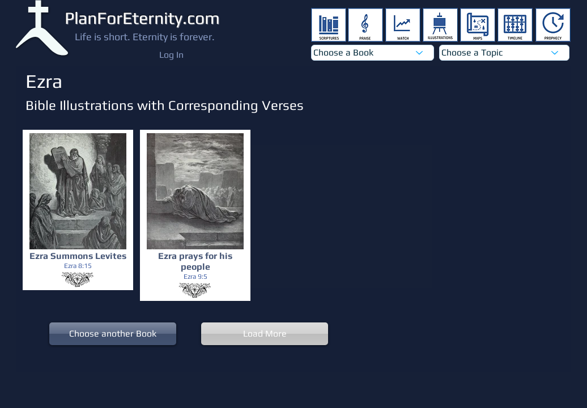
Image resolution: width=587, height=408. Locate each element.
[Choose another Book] (112, 333)
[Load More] (264, 333)
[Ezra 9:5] (195, 277)
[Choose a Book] (372, 53)
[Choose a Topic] (504, 53)
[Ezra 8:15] (78, 266)
